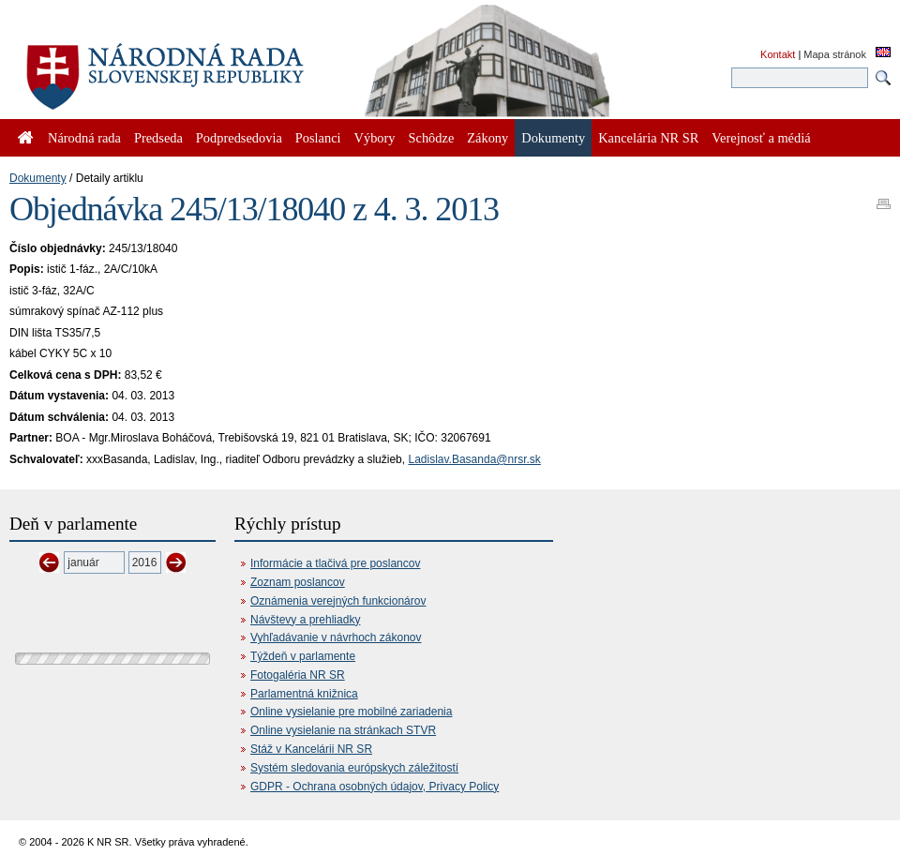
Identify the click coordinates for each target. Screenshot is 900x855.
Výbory (375, 137)
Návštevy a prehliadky (305, 619)
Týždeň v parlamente (302, 656)
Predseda (158, 137)
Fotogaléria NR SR (297, 675)
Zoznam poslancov (297, 582)
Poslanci (318, 137)
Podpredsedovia (239, 137)
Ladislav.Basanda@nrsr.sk (474, 459)
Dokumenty (38, 178)
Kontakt (777, 54)
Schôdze (432, 137)
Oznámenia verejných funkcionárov (338, 601)
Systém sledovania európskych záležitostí (354, 767)
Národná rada (84, 137)
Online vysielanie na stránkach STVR (343, 730)
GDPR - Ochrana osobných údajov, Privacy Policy (374, 786)
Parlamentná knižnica (304, 693)
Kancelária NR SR (648, 137)
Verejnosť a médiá (761, 137)
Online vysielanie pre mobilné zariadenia (351, 711)
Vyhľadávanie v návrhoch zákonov (336, 637)
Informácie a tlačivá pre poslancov (335, 563)
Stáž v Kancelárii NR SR (311, 749)
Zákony (487, 137)
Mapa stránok (834, 54)
